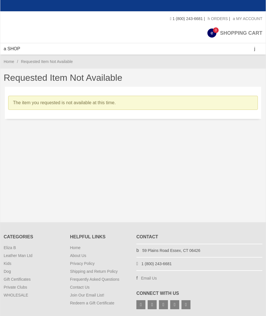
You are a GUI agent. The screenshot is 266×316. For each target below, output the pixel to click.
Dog (7, 271)
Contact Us (80, 287)
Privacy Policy (82, 263)
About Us (78, 255)
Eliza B (10, 247)
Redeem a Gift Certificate (92, 303)
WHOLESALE (16, 295)
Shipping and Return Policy (94, 271)
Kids (7, 263)
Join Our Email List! (87, 295)
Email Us (149, 278)
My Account (247, 18)
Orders (218, 18)
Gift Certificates (17, 279)
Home (9, 61)
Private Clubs (15, 287)
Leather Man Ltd (18, 255)
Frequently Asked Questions (94, 279)
